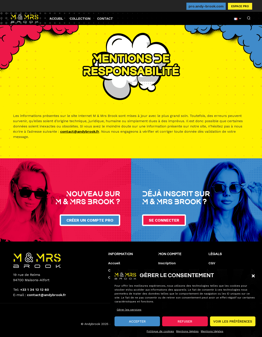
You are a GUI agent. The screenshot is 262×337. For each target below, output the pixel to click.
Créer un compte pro (89, 220)
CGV (211, 263)
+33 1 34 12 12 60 (34, 290)
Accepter (137, 325)
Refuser (185, 325)
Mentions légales (187, 334)
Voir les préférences (232, 325)
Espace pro (240, 6)
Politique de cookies (160, 334)
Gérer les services (129, 313)
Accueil (56, 19)
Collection (80, 19)
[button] (253, 279)
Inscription (167, 263)
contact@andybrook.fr (79, 131)
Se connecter (164, 220)
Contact (105, 19)
